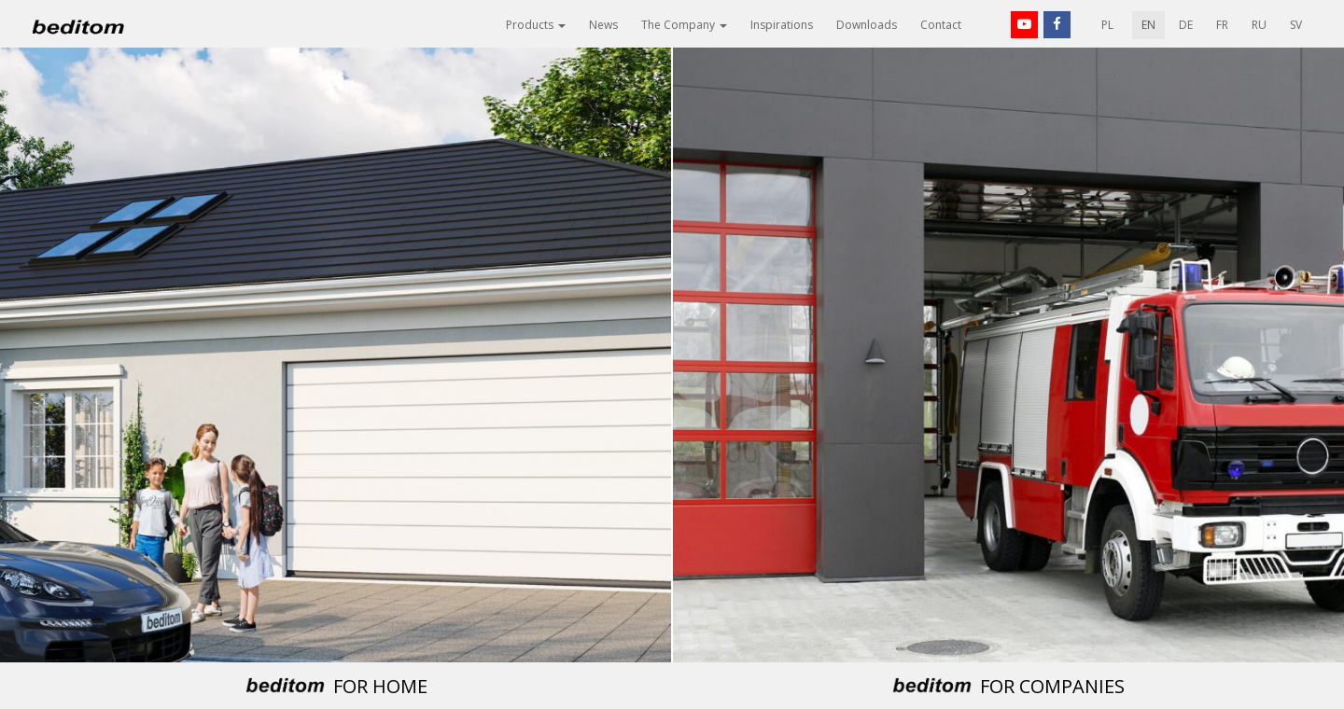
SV (1296, 25)
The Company (684, 25)
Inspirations (781, 25)
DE (1186, 25)
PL (1107, 25)
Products (536, 25)
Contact (940, 25)
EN (1148, 25)
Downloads (866, 25)
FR (1222, 25)
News (603, 25)
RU (1259, 25)
